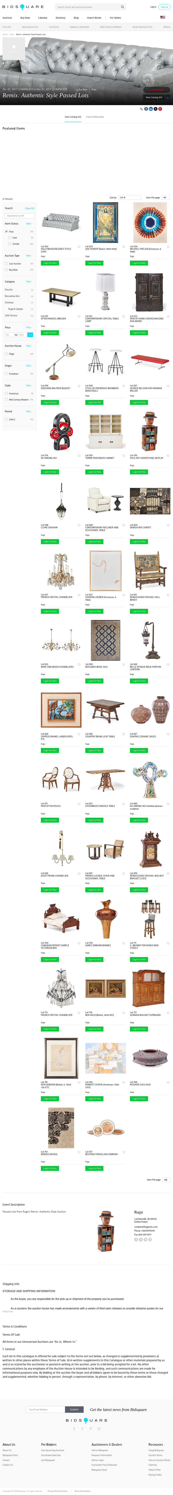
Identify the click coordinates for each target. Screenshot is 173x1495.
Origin (8, 365)
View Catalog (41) (154, 97)
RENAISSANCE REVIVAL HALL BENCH (145, 598)
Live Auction (19, 263)
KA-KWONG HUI (49, 458)
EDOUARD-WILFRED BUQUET (55, 388)
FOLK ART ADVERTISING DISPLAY (146, 458)
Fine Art (7, 26)
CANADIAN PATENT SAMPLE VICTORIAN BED (55, 946)
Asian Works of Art (142, 26)
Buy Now (25, 17)
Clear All (29, 208)
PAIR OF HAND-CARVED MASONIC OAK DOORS (147, 320)
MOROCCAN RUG (49, 1154)
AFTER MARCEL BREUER (53, 318)
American (19, 393)
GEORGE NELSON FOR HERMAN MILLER (146, 389)
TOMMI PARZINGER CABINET (99, 458)
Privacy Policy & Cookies (58, 1491)
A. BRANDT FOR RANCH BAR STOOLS (144, 946)
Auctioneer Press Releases (104, 1464)
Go (30, 334)
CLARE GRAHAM (49, 527)
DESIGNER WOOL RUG (96, 667)
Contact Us (8, 1464)
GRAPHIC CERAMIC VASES (143, 736)
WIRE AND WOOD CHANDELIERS (57, 667)
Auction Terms (155, 1455)
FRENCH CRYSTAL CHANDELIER (56, 597)
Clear (28, 223)
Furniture (54, 26)
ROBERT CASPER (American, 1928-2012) (102, 1086)
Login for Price (49, 263)
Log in (153, 7)
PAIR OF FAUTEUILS (51, 806)
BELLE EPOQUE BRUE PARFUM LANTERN (145, 668)
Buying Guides (155, 1474)
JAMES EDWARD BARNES (98, 945)
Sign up (164, 6)
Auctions (7, 17)
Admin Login (98, 1460)
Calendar (42, 17)
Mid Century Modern (111, 26)
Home (5, 34)
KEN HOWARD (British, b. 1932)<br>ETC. (56, 1086)
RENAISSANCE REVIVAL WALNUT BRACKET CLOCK (147, 877)
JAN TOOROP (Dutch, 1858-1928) (101, 249)
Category (10, 281)
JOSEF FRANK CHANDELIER (54, 875)
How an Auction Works (159, 1460)
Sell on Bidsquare (100, 1450)
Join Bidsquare (48, 1460)
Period (8, 411)
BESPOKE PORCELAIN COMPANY (101, 1154)
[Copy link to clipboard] (141, 109)
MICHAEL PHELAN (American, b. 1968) (146, 250)
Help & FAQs (154, 1469)
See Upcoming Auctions (52, 1450)
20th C (19, 419)
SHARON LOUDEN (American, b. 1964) (101, 598)
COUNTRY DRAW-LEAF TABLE (100, 736)
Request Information (102, 1455)
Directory (60, 17)
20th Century (19, 315)
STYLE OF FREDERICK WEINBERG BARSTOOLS (102, 389)
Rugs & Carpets (20, 309)
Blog (76, 17)
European (19, 373)
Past (12, 34)
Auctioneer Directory (51, 1455)
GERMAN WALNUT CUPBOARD (145, 1015)
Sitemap (153, 1464)
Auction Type (12, 255)
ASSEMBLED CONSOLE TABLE (100, 806)
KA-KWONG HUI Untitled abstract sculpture (146, 807)
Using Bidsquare (156, 1450)
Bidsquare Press (10, 1455)
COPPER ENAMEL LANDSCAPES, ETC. (57, 738)
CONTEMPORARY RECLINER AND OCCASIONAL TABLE (101, 529)
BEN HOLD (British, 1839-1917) (99, 1015)
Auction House (13, 345)
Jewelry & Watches (79, 26)
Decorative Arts (30, 26)
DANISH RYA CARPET (140, 527)
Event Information (95, 116)
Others (166, 26)
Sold (20, 237)
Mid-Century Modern (19, 399)
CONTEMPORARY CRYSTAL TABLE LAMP (102, 320)
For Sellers (115, 17)
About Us (7, 1450)
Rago (94, 89)
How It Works (94, 17)
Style (8, 385)
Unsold (20, 243)
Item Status (11, 223)
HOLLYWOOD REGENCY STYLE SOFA (56, 250)
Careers (6, 1460)
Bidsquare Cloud (99, 1469)
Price (7, 327)
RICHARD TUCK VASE (140, 1084)
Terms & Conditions (82, 1491)
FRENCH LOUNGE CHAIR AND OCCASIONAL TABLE (99, 877)
